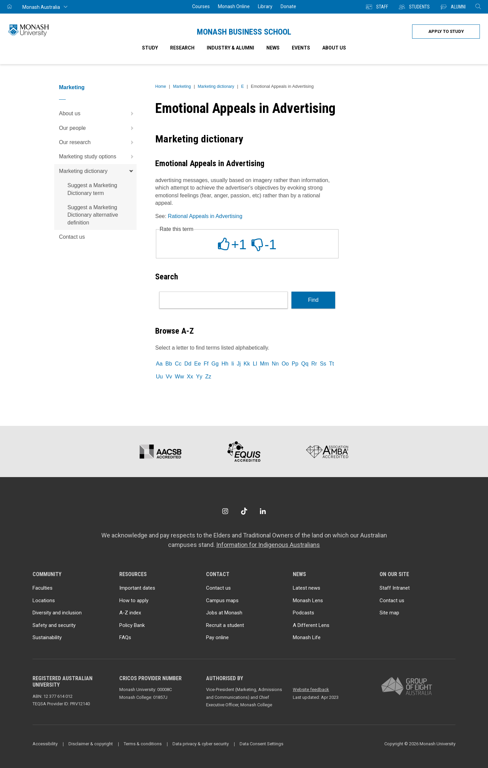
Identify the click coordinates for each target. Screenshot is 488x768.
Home (160, 86)
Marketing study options (98, 157)
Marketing (72, 87)
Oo (285, 364)
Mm (264, 364)
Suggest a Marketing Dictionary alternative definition (92, 214)
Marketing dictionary (98, 171)
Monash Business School (244, 32)
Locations (44, 600)
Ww (179, 376)
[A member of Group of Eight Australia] (407, 686)
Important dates (137, 588)
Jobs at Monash (224, 613)
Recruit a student (225, 625)
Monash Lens (308, 600)
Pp (295, 364)
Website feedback (311, 689)
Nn (275, 364)
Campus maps (222, 600)
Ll (255, 364)
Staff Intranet (395, 588)
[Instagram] (225, 511)
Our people (98, 128)
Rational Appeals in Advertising (205, 216)
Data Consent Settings (261, 743)
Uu (159, 376)
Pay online (217, 637)
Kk (247, 364)
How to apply (133, 600)
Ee (197, 364)
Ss (323, 364)
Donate (288, 6)
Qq (304, 364)
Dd (187, 364)
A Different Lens (311, 625)
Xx (190, 376)
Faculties (43, 588)
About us (98, 113)
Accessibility (45, 743)
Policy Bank (132, 625)
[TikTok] (244, 511)
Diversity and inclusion (57, 613)
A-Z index (130, 613)
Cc (178, 364)
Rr (314, 364)
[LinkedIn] (263, 511)
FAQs (125, 637)
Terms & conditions (143, 743)
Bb (168, 364)
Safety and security (54, 625)
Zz (208, 376)
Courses (201, 6)
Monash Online (234, 6)
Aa (159, 364)
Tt (331, 364)
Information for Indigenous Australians (268, 544)
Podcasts (303, 613)
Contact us (72, 237)
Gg (215, 364)
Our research (98, 142)
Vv (169, 376)
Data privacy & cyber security (200, 743)
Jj (239, 364)
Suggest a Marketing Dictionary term (92, 189)
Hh (224, 364)
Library (265, 6)
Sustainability (47, 637)
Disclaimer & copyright (90, 743)
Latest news (306, 588)
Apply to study (446, 31)
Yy (199, 376)
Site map (389, 613)
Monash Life (307, 637)
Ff (206, 364)
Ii (232, 364)
